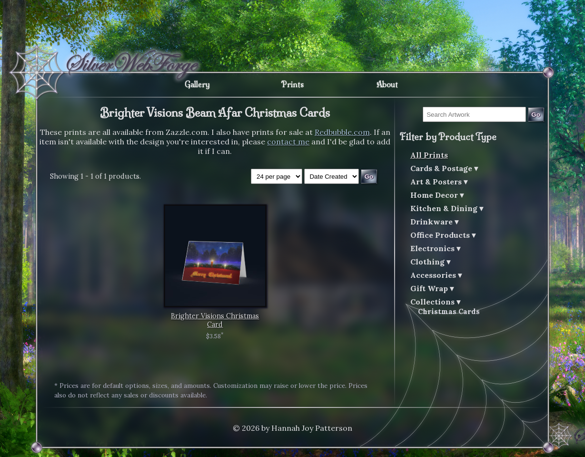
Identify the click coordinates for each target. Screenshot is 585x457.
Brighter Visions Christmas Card (215, 320)
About (387, 84)
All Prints (429, 155)
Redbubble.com (342, 132)
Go (535, 114)
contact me (288, 141)
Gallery (197, 84)
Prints (292, 84)
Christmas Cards (449, 311)
